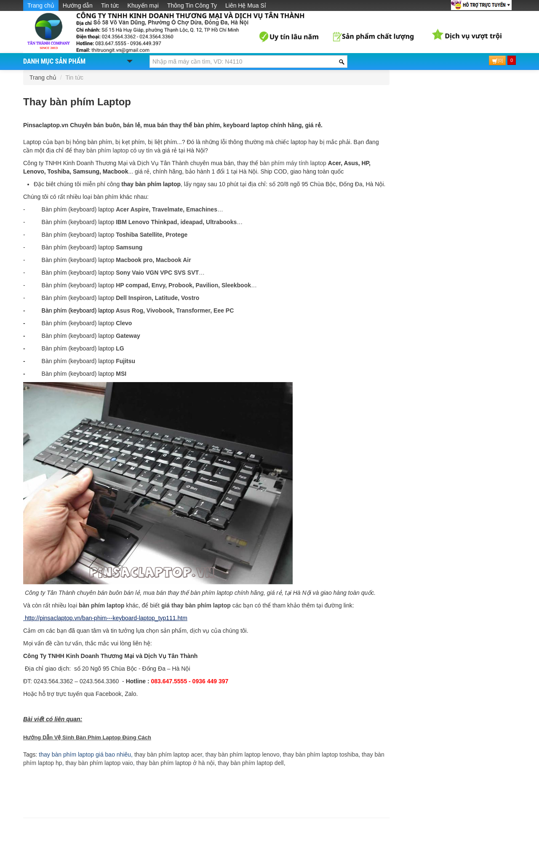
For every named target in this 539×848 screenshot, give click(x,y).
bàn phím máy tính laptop (293, 163)
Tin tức (110, 5)
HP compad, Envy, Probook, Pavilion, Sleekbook (183, 285)
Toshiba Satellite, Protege (151, 234)
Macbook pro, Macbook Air (153, 260)
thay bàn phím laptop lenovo (242, 754)
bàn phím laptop (101, 605)
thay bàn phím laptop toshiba (320, 754)
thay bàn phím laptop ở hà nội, (176, 763)
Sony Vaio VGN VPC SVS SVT (157, 272)
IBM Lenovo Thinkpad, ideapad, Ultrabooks (176, 222)
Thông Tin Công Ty (192, 5)
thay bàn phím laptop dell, (251, 763)
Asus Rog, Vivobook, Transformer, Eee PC (174, 310)
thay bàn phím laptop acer (168, 754)
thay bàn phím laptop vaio (98, 763)
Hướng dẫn (78, 5)
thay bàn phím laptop (101, 150)
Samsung (129, 247)
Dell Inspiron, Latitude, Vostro (157, 297)
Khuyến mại (143, 5)
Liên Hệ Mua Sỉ (245, 5)
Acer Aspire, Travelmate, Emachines (166, 209)
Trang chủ (40, 5)
